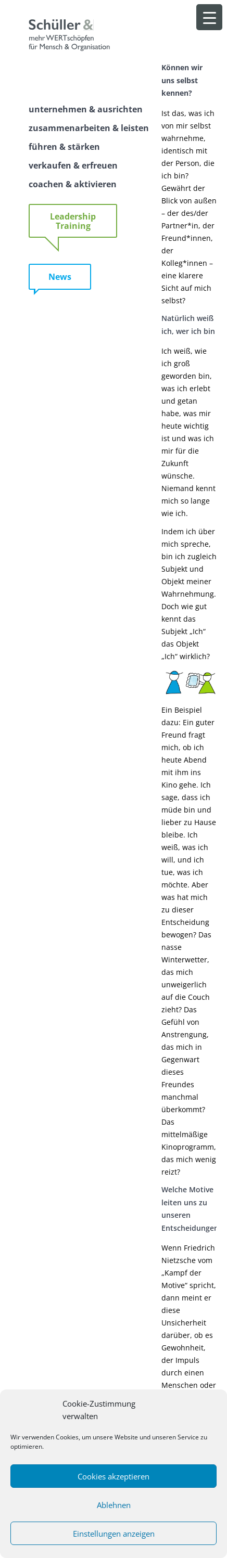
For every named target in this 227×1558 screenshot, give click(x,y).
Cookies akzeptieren (113, 1476)
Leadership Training (73, 221)
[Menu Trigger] (209, 17)
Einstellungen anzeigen (114, 1533)
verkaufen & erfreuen (73, 165)
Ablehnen (114, 1505)
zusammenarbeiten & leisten (89, 128)
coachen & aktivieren (73, 184)
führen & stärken (64, 146)
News (59, 276)
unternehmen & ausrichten (86, 109)
